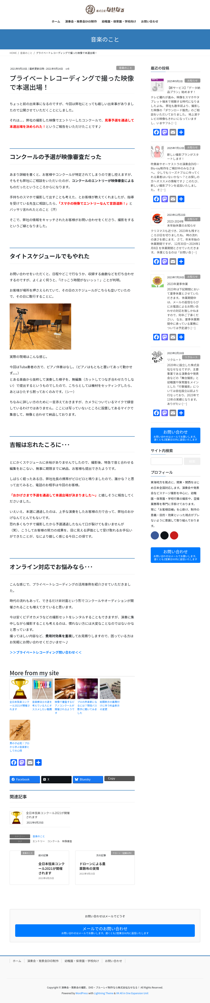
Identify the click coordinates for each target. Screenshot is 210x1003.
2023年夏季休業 (177, 284)
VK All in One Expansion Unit (132, 993)
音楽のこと (125, 68)
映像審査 (67, 841)
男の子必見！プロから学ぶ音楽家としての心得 (19, 746)
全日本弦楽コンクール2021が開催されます (20, 705)
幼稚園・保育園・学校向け (82, 961)
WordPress (82, 993)
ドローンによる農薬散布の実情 (92, 866)
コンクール (53, 841)
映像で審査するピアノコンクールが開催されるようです (64, 707)
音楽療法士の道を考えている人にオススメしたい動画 (42, 705)
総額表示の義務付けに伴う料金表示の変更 (110, 705)
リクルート (191, 357)
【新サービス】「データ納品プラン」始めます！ (183, 90)
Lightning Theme (103, 993)
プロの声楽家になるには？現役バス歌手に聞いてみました (87, 707)
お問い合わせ (113, 961)
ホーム (17, 961)
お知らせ (192, 80)
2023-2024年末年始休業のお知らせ (181, 223)
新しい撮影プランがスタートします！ (183, 156)
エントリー (39, 841)
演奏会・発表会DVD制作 (43, 961)
